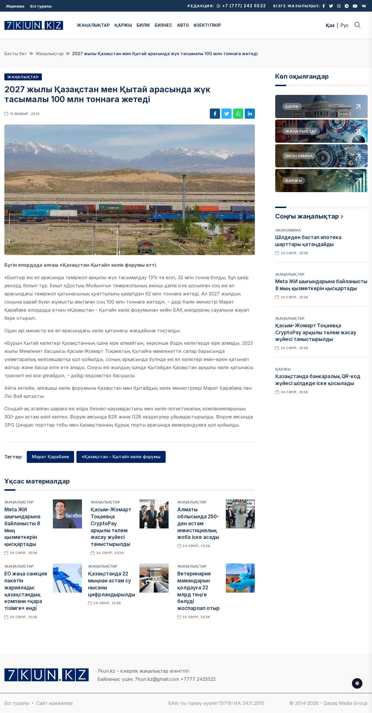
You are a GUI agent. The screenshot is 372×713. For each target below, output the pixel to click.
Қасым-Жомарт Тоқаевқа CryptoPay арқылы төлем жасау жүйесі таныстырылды (315, 332)
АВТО (183, 25)
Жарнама (15, 6)
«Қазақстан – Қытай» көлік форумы (121, 456)
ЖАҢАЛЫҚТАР (93, 25)
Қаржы (283, 369)
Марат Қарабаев (50, 456)
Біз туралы (41, 6)
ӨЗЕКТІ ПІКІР (207, 25)
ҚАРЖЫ (123, 25)
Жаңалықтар (49, 53)
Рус (344, 25)
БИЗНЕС (163, 25)
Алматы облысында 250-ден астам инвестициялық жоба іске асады (198, 523)
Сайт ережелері (54, 703)
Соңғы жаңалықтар (307, 216)
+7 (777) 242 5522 (241, 5)
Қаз (330, 25)
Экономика (288, 230)
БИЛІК (143, 25)
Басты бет (15, 53)
